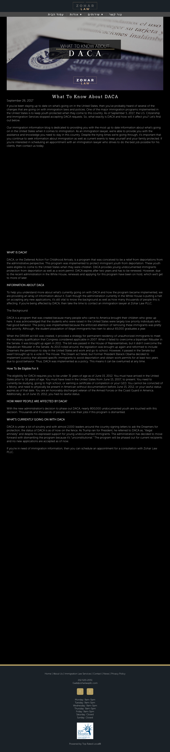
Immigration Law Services (78, 673)
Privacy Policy (118, 673)
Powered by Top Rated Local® (85, 744)
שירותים (95, 14)
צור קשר (115, 14)
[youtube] (90, 691)
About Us (58, 673)
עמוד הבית (56, 14)
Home (48, 673)
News (106, 673)
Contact (97, 673)
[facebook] (80, 691)
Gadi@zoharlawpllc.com (85, 683)
